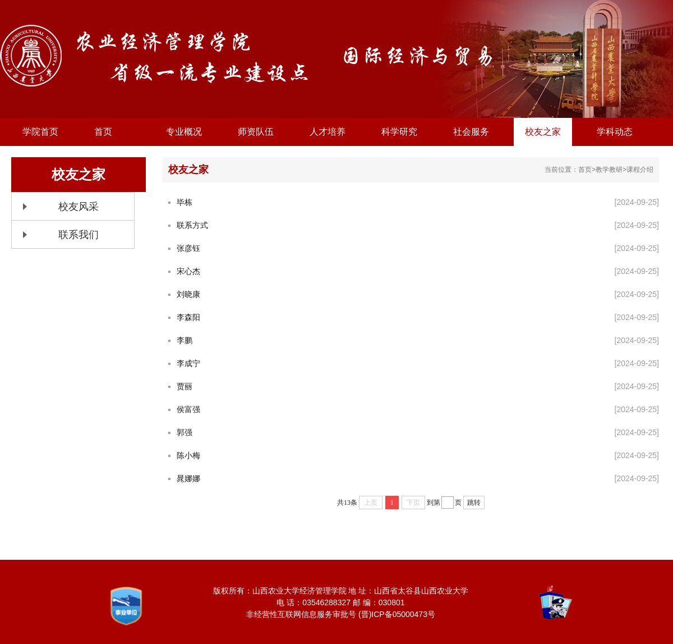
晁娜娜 (188, 478)
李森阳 (188, 317)
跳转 (474, 502)
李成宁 (188, 363)
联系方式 (192, 225)
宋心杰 (188, 271)
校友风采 (78, 206)
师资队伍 (256, 131)
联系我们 (78, 234)
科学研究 (399, 131)
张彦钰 (188, 248)
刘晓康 (188, 294)
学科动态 (615, 131)
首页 (103, 131)
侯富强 (188, 409)
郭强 (184, 432)
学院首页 (40, 131)
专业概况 (184, 131)
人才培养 (327, 131)
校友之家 (543, 131)
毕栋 (184, 202)
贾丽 (184, 386)
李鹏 (184, 340)
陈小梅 (188, 455)
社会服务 (471, 131)
